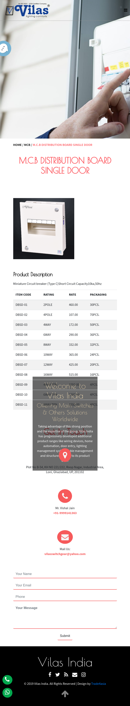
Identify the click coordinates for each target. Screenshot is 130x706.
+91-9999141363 (65, 513)
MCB (27, 145)
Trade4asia (98, 684)
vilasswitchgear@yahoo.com (64, 554)
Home (17, 145)
